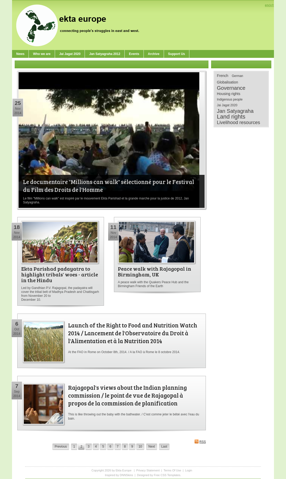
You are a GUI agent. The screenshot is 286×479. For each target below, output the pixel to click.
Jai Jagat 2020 (227, 105)
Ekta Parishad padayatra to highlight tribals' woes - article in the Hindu (59, 274)
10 (140, 446)
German (237, 75)
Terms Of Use (172, 470)
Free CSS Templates (167, 475)
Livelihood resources (238, 122)
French (222, 75)
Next (151, 446)
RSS (200, 441)
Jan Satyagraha (235, 111)
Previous (61, 446)
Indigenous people (230, 99)
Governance (231, 88)
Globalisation (227, 82)
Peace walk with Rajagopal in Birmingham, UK (154, 271)
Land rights (231, 116)
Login (188, 470)
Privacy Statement (148, 470)
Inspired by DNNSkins (119, 475)
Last (164, 446)
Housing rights (228, 93)
